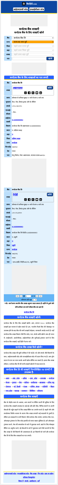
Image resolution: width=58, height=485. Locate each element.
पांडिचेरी (45, 387)
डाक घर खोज (49, 474)
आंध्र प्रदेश (16, 378)
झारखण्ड (42, 382)
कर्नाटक (14, 143)
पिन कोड (40, 474)
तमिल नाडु (51, 382)
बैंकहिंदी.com (31, 4)
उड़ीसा (25, 378)
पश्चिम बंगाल (34, 387)
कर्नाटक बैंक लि (29, 312)
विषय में (20, 481)
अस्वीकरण (33, 481)
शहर (8, 50)
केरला (7, 382)
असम (7, 378)
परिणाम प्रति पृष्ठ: (26, 300)
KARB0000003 (17, 227)
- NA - (14, 112)
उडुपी (13, 245)
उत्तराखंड (43, 378)
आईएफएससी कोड (21, 9)
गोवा (20, 382)
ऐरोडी (15, 194)
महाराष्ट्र (16, 391)
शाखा (8, 54)
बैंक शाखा (33, 474)
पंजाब (25, 387)
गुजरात (14, 382)
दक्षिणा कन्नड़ (16, 139)
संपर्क (27, 481)
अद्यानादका (17, 87)
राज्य (8, 42)
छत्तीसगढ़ (34, 382)
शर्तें (38, 481)
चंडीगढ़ (26, 382)
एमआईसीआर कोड (37, 9)
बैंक (8, 38)
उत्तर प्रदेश (33, 378)
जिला (8, 46)
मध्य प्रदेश (9, 391)
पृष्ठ (24, 296)
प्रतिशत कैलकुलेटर (29, 477)
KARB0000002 (17, 120)
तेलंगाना (8, 387)
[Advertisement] (29, 20)
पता (8, 59)
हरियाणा (40, 391)
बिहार (52, 387)
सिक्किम (32, 391)
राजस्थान (24, 391)
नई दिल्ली (17, 387)
